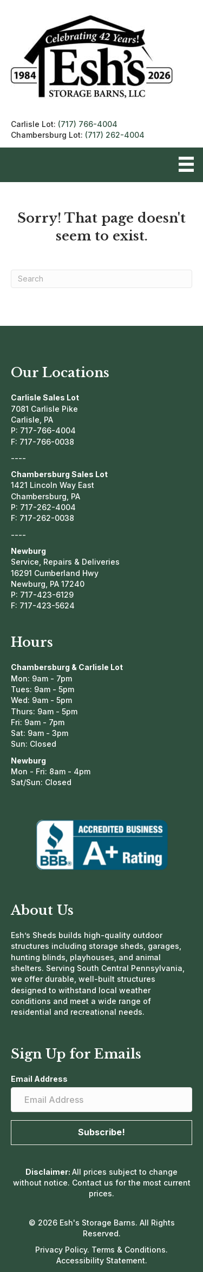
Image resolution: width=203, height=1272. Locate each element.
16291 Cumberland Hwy (55, 573)
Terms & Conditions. (129, 1249)
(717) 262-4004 (115, 134)
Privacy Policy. (63, 1249)
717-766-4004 (48, 430)
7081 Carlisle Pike (44, 408)
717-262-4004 (48, 507)
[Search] (101, 279)
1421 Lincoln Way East (52, 485)
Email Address (39, 1078)
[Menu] (186, 164)
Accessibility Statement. (101, 1260)
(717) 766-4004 (87, 124)
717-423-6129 (47, 594)
